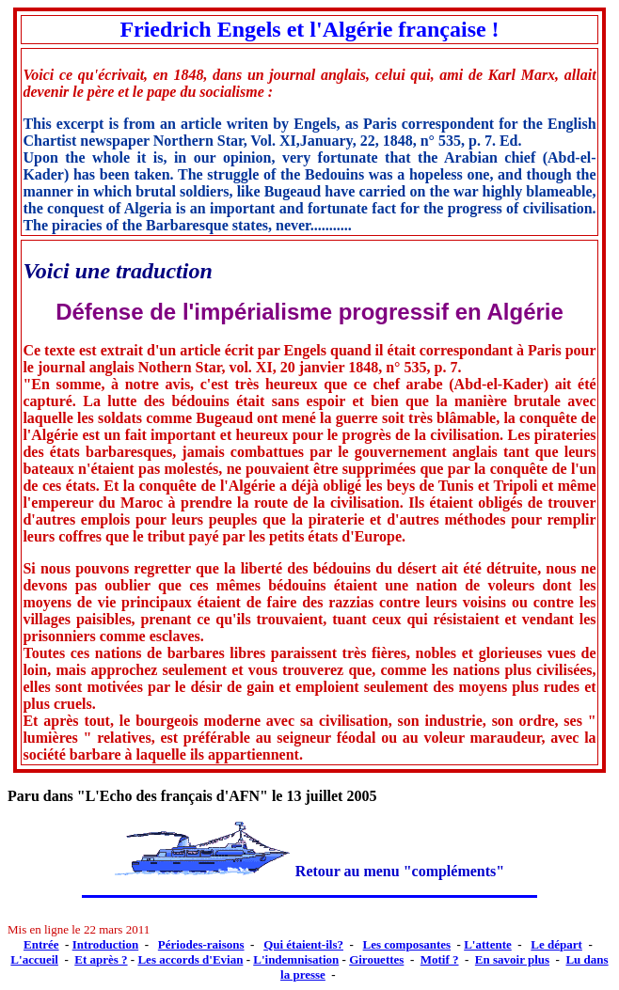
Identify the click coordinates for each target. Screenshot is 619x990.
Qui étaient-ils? (303, 944)
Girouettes (376, 959)
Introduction (105, 944)
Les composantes (407, 944)
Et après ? (100, 959)
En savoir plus (512, 959)
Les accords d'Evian (190, 959)
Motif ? (440, 959)
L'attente (488, 944)
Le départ (556, 944)
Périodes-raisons (201, 944)
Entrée (41, 944)
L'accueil (34, 959)
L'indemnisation (296, 959)
